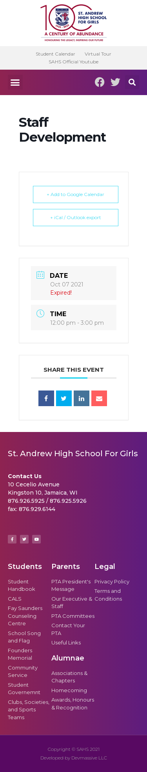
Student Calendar (55, 54)
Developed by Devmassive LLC (73, 758)
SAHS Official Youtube (73, 62)
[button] (15, 82)
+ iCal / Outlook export (75, 217)
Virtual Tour (98, 54)
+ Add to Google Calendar (75, 194)
